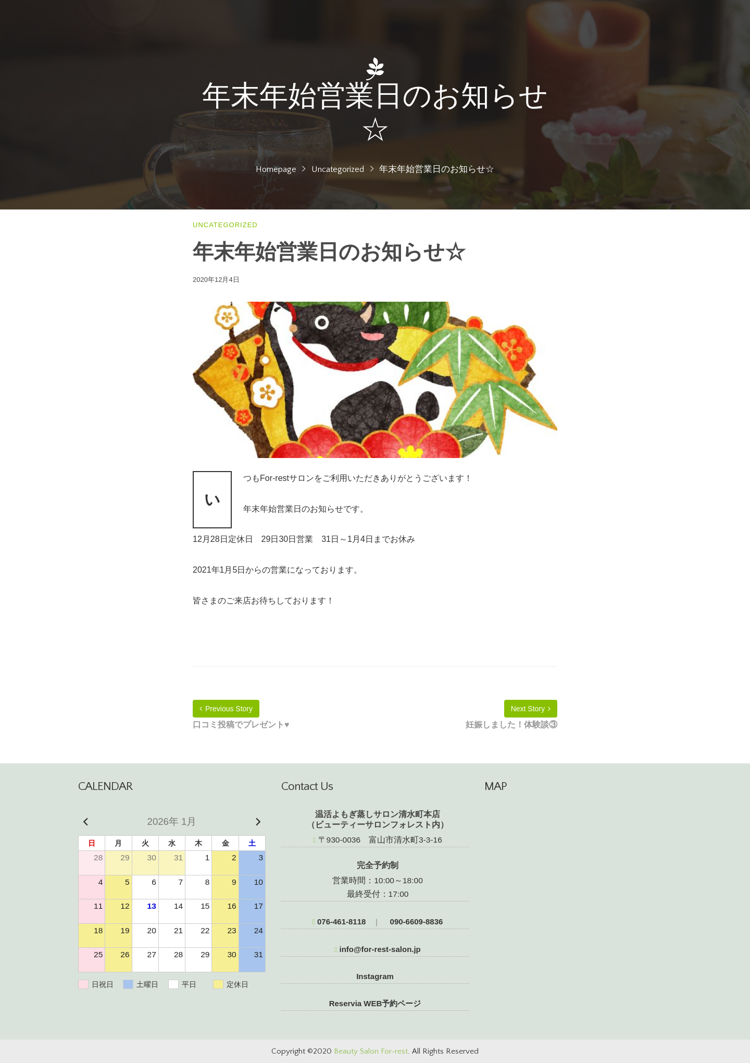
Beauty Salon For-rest (371, 1051)
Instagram (375, 976)
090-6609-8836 (415, 921)
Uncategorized (337, 169)
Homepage (276, 169)
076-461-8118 (339, 921)
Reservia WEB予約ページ (375, 1003)
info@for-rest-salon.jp (377, 949)
